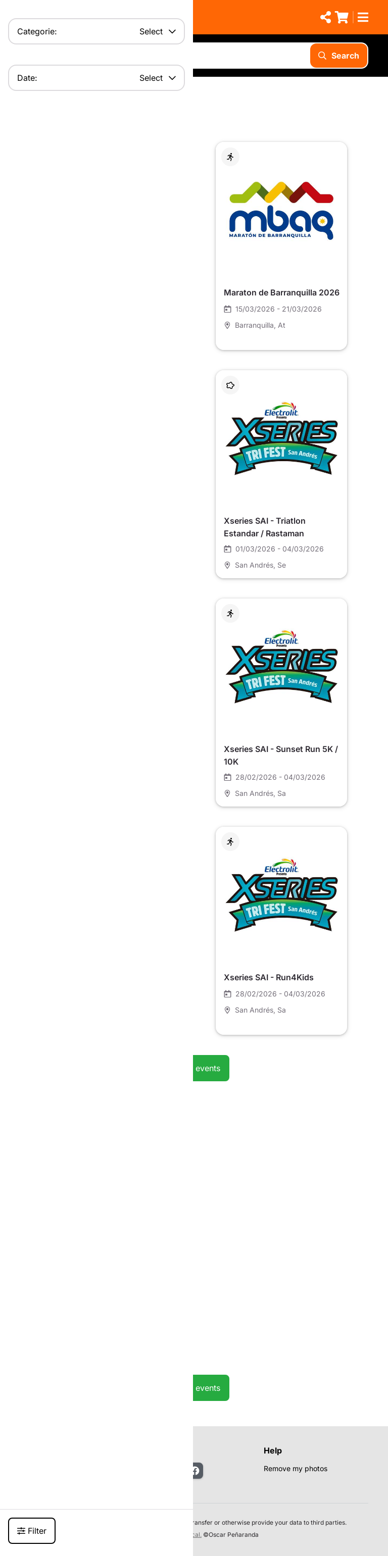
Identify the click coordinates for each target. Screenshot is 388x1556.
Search (338, 56)
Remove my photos (295, 1468)
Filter (31, 1531)
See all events (194, 1068)
